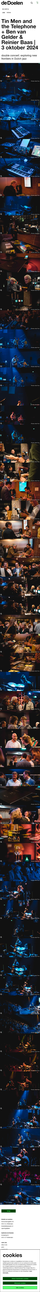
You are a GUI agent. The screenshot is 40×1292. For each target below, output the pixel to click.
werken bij (4, 1249)
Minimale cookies (20, 1283)
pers (2, 1247)
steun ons (4, 1245)
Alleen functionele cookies (20, 1278)
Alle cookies (20, 1287)
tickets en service (7, 1219)
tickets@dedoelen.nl (7, 1226)
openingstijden (5, 1228)
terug (8, 1211)
